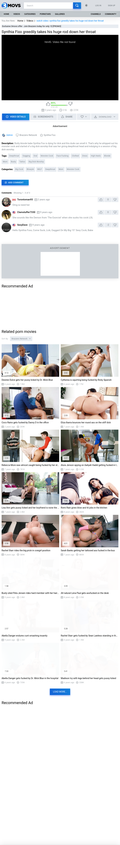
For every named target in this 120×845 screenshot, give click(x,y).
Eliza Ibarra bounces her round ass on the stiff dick (86, 422)
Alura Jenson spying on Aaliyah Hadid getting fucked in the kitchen (89, 465)
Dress (84, 156)
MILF (39, 169)
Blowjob (30, 169)
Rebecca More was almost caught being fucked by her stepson (30, 465)
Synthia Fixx (49, 135)
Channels (96, 14)
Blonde (107, 156)
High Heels (96, 156)
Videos (16, 14)
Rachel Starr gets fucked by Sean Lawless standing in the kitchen (89, 635)
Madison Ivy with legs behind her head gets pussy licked (88, 678)
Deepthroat (14, 156)
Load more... (60, 691)
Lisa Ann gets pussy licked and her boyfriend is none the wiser (30, 507)
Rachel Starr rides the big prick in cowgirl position (26, 550)
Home (6, 14)
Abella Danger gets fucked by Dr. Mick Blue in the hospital (30, 678)
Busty (13, 162)
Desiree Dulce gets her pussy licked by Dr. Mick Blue (27, 380)
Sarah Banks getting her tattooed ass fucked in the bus (88, 550)
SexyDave (22, 224)
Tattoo (22, 162)
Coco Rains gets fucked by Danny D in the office (25, 422)
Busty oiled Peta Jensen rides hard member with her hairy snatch (30, 593)
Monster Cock (47, 156)
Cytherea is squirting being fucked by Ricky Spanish (86, 380)
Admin (9, 135)
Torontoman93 (25, 199)
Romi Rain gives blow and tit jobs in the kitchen (84, 507)
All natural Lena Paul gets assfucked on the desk (85, 593)
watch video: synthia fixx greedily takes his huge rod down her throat (70, 20)
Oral (35, 156)
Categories (30, 14)
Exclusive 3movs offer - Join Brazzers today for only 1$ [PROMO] (31, 26)
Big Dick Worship (36, 162)
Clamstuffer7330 (26, 212)
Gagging (26, 156)
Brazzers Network (28, 135)
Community (110, 14)
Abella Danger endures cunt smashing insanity (24, 635)
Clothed (75, 156)
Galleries (60, 14)
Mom (5, 162)
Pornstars (45, 14)
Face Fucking (62, 156)
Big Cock (19, 169)
